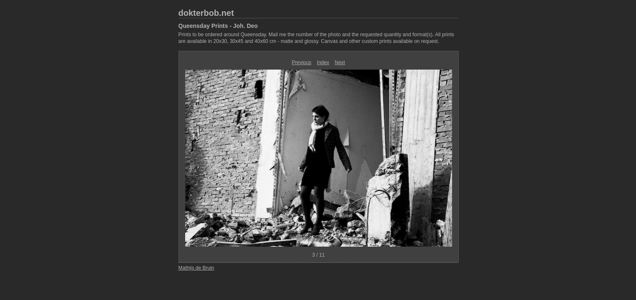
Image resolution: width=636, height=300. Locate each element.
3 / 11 (318, 255)
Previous (302, 62)
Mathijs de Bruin (196, 268)
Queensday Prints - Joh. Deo (218, 25)
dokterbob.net (206, 13)
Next (340, 62)
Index (323, 62)
